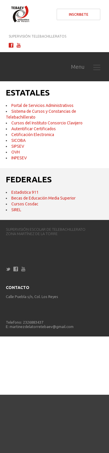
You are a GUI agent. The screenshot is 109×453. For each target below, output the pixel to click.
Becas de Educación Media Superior (43, 198)
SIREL (16, 209)
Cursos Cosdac (24, 204)
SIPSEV (17, 146)
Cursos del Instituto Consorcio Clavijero (47, 123)
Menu (85, 67)
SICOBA (18, 140)
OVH (15, 152)
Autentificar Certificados (33, 128)
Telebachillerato (19, 14)
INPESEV (19, 158)
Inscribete (78, 14)
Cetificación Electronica (32, 134)
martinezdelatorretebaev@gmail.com (42, 327)
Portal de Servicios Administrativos (42, 105)
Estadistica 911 (25, 192)
